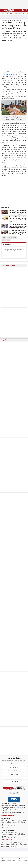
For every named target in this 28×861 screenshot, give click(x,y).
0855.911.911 (9, 814)
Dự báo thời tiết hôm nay (14, 770)
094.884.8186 (9, 839)
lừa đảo (4, 237)
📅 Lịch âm (23, 13)
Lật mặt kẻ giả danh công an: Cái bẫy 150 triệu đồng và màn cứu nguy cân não (18, 212)
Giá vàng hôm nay (14, 767)
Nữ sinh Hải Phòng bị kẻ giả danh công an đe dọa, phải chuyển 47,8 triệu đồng (18, 219)
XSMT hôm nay (14, 781)
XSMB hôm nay (14, 778)
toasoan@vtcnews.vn (7, 815)
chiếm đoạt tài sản (12, 237)
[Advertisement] (14, 55)
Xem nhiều (10, 13)
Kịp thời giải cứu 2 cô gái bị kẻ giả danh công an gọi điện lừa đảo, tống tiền (18, 232)
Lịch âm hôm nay (14, 763)
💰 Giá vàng (17, 13)
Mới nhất (3, 13)
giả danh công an (12, 74)
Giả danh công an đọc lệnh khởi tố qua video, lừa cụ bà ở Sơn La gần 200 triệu (18, 226)
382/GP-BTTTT (20, 807)
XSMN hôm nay (14, 774)
